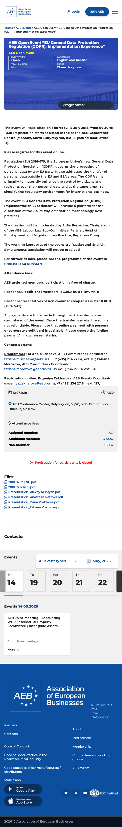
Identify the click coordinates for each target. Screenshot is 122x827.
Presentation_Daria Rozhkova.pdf (31, 502)
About (76, 729)
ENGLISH (11, 264)
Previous (3, 581)
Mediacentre (81, 738)
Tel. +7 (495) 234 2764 (101, 707)
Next (119, 581)
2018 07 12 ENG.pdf (20, 482)
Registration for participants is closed (61, 462)
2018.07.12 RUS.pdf (19, 487)
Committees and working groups (91, 757)
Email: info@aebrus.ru (101, 715)
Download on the (19, 800)
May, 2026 (100, 561)
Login (73, 12)
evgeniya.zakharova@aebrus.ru (29, 383)
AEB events (24, 27)
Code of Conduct (16, 746)
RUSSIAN (34, 264)
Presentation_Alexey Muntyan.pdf (32, 492)
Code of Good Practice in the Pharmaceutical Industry (25, 757)
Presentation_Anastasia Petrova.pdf (33, 497)
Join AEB (97, 12)
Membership (81, 746)
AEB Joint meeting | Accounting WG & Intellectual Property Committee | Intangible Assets (33, 622)
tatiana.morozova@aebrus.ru (27, 369)
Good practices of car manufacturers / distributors (32, 770)
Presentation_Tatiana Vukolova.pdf (33, 507)
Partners (10, 725)
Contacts (11, 734)
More (13, 649)
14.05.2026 (28, 606)
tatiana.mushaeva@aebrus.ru (28, 359)
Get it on (21, 789)
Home (9, 27)
